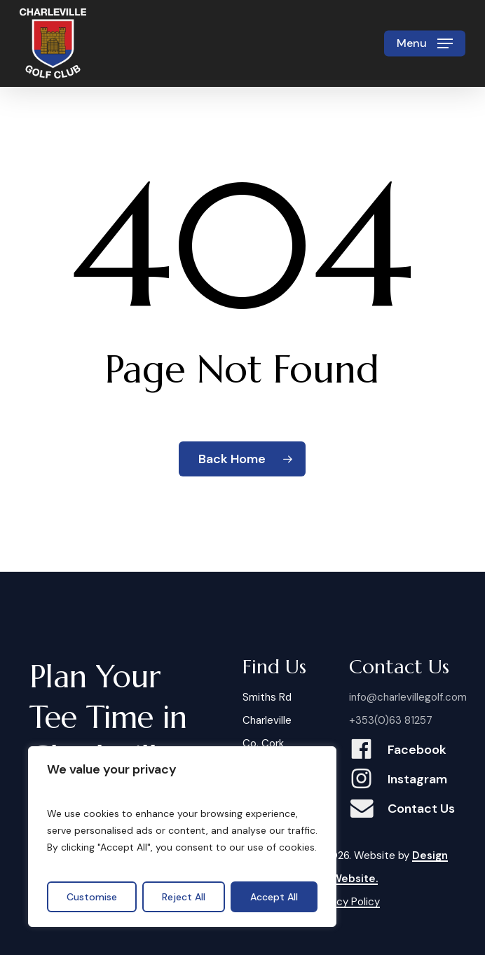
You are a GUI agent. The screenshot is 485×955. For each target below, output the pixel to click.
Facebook (417, 749)
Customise (92, 897)
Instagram (417, 779)
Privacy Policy (346, 902)
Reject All (183, 897)
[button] (424, 43)
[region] (182, 836)
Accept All (274, 897)
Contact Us (421, 808)
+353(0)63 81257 (390, 720)
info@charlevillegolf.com (408, 697)
